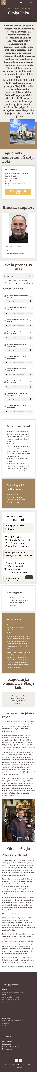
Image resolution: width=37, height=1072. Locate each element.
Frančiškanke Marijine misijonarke (12, 1020)
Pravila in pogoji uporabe (10, 1046)
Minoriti (4, 1025)
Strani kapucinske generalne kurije (12, 992)
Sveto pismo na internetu (9, 1002)
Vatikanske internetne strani (10, 999)
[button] (21, 2)
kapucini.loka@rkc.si (18, 183)
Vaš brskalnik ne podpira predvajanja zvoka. (18, 301)
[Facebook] (31, 2)
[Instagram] (34, 2)
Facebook (8, 186)
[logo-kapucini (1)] (3, 2)
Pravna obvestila (7, 1049)
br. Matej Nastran (13, 247)
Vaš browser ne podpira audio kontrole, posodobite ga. (18, 276)
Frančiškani (5, 1023)
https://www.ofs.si (17, 914)
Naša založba (6, 1044)
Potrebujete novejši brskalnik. (18, 546)
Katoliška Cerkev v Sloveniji (10, 997)
